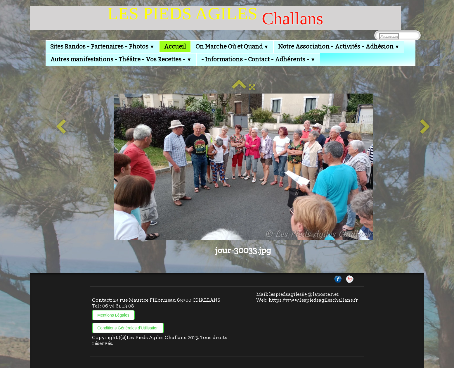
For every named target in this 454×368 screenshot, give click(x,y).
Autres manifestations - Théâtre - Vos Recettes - (121, 59)
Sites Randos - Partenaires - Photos (102, 46)
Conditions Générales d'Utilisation (128, 328)
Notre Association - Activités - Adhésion (339, 46)
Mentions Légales (113, 315)
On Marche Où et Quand (232, 46)
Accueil (175, 46)
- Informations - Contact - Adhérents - (258, 59)
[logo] (215, 18)
